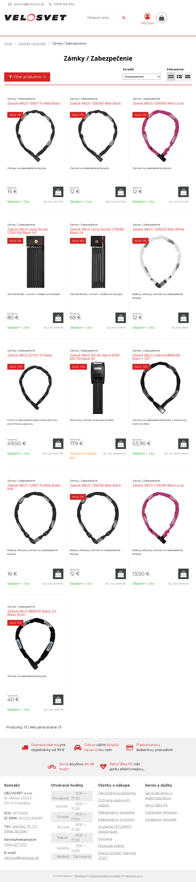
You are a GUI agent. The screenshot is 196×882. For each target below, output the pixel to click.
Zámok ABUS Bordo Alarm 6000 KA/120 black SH (94, 357)
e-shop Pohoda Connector (105, 875)
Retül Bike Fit (156, 805)
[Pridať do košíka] (58, 192)
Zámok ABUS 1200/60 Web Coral (157, 485)
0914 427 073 (15, 845)
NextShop (80, 875)
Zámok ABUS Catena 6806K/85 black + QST (156, 357)
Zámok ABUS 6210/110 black (29, 355)
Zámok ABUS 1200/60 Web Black (95, 485)
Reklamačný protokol (116, 820)
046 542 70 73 (24, 826)
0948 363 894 (64, 4)
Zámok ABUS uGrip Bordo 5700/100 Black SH (27, 231)
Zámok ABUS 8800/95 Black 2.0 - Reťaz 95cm (32, 613)
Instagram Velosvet (161, 812)
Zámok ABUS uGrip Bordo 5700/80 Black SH (97, 231)
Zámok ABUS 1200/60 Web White (158, 229)
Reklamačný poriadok (116, 812)
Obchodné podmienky (117, 793)
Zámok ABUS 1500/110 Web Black (33, 103)
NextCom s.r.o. (134, 875)
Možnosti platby (111, 846)
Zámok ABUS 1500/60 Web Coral (157, 103)
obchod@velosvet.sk (29, 4)
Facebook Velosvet (161, 820)
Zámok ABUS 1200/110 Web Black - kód (34, 487)
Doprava (105, 839)
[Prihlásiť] (147, 19)
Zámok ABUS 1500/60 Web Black (95, 103)
